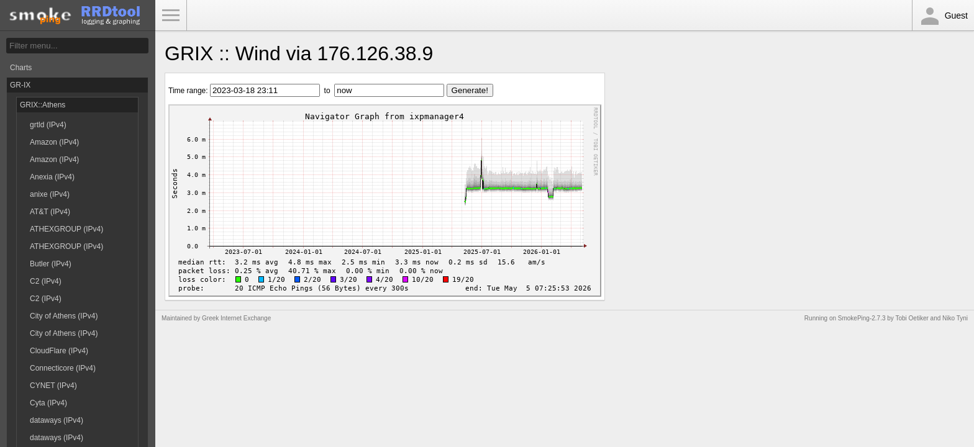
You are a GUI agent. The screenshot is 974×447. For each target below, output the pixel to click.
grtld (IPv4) (48, 124)
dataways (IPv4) (56, 420)
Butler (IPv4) (50, 264)
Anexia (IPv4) (52, 177)
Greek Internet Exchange (236, 318)
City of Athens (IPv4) (64, 316)
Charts (21, 67)
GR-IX (20, 85)
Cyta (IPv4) (48, 403)
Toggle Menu (170, 15)
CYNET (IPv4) (53, 385)
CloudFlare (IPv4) (59, 350)
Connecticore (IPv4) (63, 368)
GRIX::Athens (42, 105)
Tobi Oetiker (911, 318)
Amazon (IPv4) (54, 142)
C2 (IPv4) (45, 281)
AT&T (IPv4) (50, 211)
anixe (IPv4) (50, 194)
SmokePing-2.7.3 (862, 318)
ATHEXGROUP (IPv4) (66, 229)
